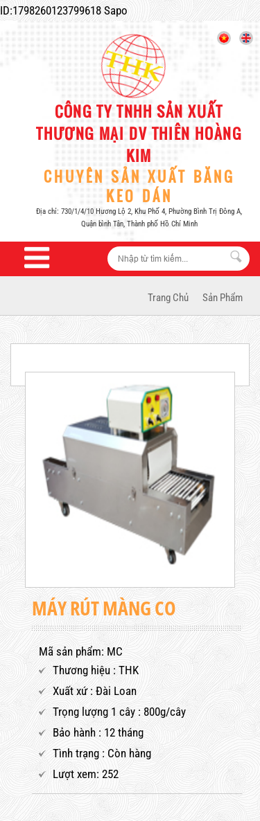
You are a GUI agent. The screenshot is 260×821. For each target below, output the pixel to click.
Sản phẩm (222, 297)
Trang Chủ (168, 297)
